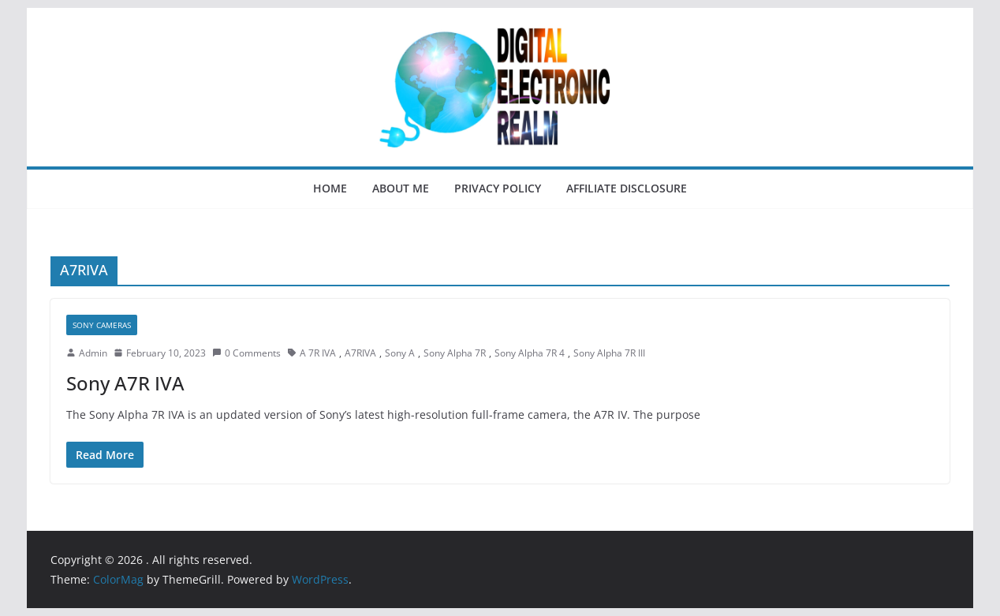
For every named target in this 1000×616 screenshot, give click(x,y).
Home (330, 188)
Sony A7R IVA (125, 383)
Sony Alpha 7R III (609, 353)
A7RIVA (360, 353)
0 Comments (246, 353)
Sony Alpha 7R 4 (529, 353)
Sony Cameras (102, 324)
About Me (400, 188)
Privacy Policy (497, 188)
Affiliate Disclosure (626, 188)
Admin (93, 353)
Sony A (400, 353)
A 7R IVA (318, 353)
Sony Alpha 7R (455, 353)
